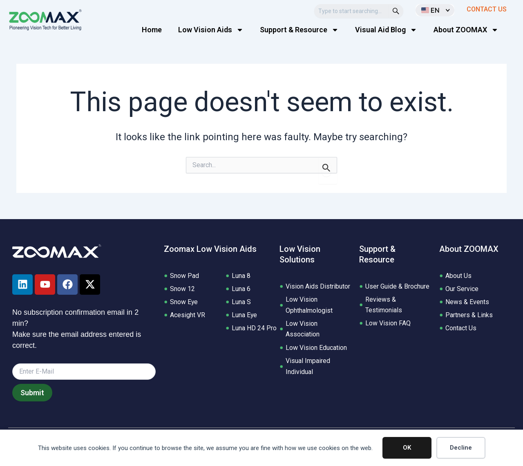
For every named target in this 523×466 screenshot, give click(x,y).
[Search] (396, 11)
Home (152, 29)
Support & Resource (299, 30)
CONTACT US (487, 9)
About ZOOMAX (466, 30)
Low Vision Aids (211, 30)
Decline (461, 447)
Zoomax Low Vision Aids (210, 249)
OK (407, 447)
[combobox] (351, 11)
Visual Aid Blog (386, 30)
